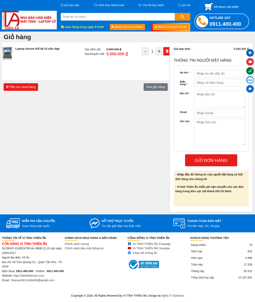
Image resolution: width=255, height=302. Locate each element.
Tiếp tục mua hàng (20, 87)
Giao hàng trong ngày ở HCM (82, 27)
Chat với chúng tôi (145, 258)
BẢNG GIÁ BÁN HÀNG (171, 27)
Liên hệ (184, 5)
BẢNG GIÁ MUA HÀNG (127, 27)
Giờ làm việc (70, 5)
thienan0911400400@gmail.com (32, 282)
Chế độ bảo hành (151, 5)
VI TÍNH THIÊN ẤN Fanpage (152, 249)
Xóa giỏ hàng (155, 87)
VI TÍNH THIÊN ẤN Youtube (151, 254)
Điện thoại (184, 83)
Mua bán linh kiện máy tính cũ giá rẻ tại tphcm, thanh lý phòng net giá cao (45, 290)
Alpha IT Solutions (172, 295)
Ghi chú (184, 121)
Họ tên (185, 72)
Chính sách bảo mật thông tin (84, 252)
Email (183, 112)
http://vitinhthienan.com (29, 278)
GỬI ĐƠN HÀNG (211, 160)
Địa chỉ (185, 93)
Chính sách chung (77, 247)
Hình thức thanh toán (109, 5)
